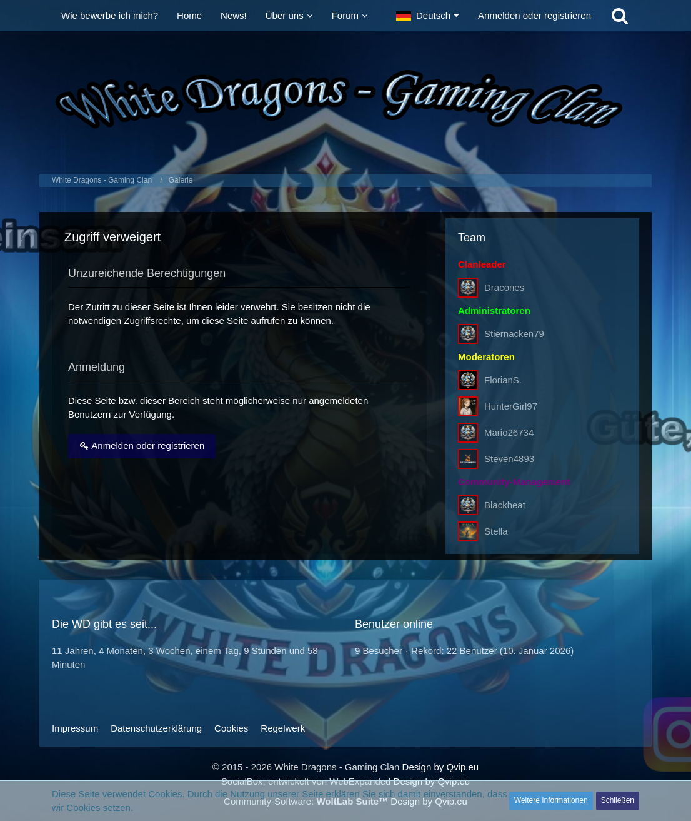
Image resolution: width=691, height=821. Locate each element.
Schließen (617, 800)
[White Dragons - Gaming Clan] (345, 99)
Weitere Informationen (551, 800)
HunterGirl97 (510, 406)
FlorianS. (503, 380)
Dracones (504, 287)
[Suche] (619, 15)
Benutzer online (394, 624)
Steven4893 (509, 458)
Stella (496, 531)
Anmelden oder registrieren (534, 15)
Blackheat (504, 505)
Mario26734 (509, 432)
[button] (428, 15)
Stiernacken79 (514, 333)
